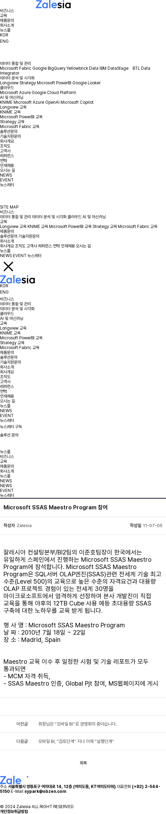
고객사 (5, 151)
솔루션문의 (8, 131)
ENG (4, 41)
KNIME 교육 (10, 112)
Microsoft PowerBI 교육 (21, 117)
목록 (83, 763)
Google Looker (86, 82)
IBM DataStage (116, 68)
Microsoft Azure (15, 92)
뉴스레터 (7, 185)
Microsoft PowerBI (54, 82)
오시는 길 (7, 170)
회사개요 (7, 141)
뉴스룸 (5, 30)
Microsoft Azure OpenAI (37, 102)
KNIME (6, 102)
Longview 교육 (13, 107)
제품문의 (7, 20)
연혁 (3, 160)
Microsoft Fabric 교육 (19, 126)
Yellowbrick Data (82, 68)
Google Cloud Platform (54, 92)
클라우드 (7, 87)
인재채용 (7, 165)
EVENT (7, 180)
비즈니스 (7, 10)
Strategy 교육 (12, 121)
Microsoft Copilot (77, 102)
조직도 (5, 146)
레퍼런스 (7, 155)
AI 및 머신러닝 (11, 97)
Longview (9, 82)
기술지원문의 (10, 136)
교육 (3, 15)
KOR (4, 35)
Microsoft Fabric (15, 68)
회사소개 (7, 25)
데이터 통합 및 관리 (15, 63)
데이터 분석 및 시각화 (17, 78)
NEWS (6, 175)
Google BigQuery (48, 68)
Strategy (27, 82)
